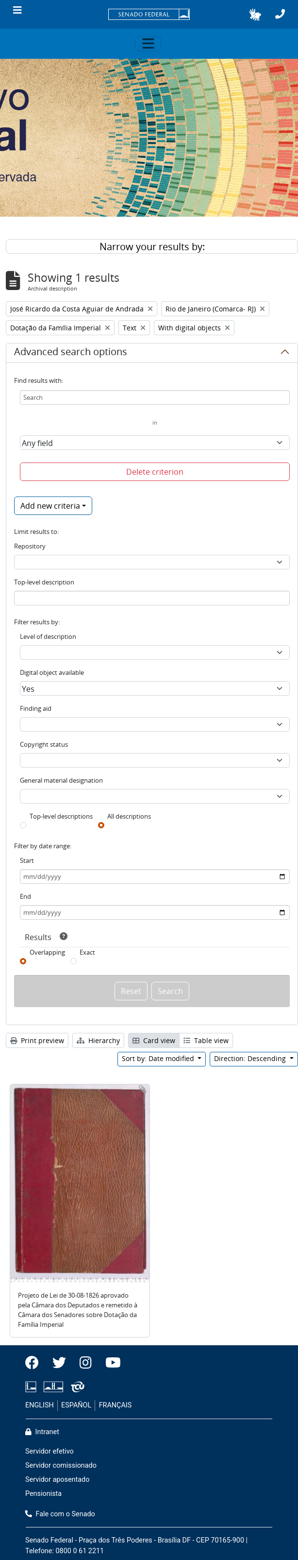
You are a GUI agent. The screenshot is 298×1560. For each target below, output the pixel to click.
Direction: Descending (251, 1058)
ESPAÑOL (76, 1405)
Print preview (37, 1040)
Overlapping (47, 952)
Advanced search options (70, 353)
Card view (153, 1040)
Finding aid (35, 708)
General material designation (61, 780)
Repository (30, 546)
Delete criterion (154, 471)
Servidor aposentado (57, 1479)
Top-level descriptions (61, 816)
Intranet (42, 1432)
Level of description (48, 636)
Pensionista (43, 1494)
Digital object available (52, 672)
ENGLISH (39, 1405)
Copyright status (44, 744)
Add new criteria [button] (50, 505)
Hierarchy (98, 1040)
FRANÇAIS (115, 1405)
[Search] (155, 397)
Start (27, 860)
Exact (87, 952)
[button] (255, 14)
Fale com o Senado (60, 1514)
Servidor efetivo (49, 1451)
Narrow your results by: (152, 246)
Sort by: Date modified (159, 1058)
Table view (206, 1040)
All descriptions (129, 816)
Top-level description (44, 582)
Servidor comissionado (61, 1465)
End (25, 896)
